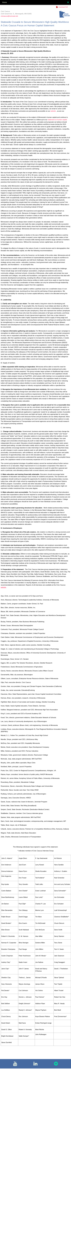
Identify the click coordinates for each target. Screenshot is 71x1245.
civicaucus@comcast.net (9, 16)
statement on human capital (57, 119)
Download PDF (63, 7)
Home (4, 2)
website (53, 111)
